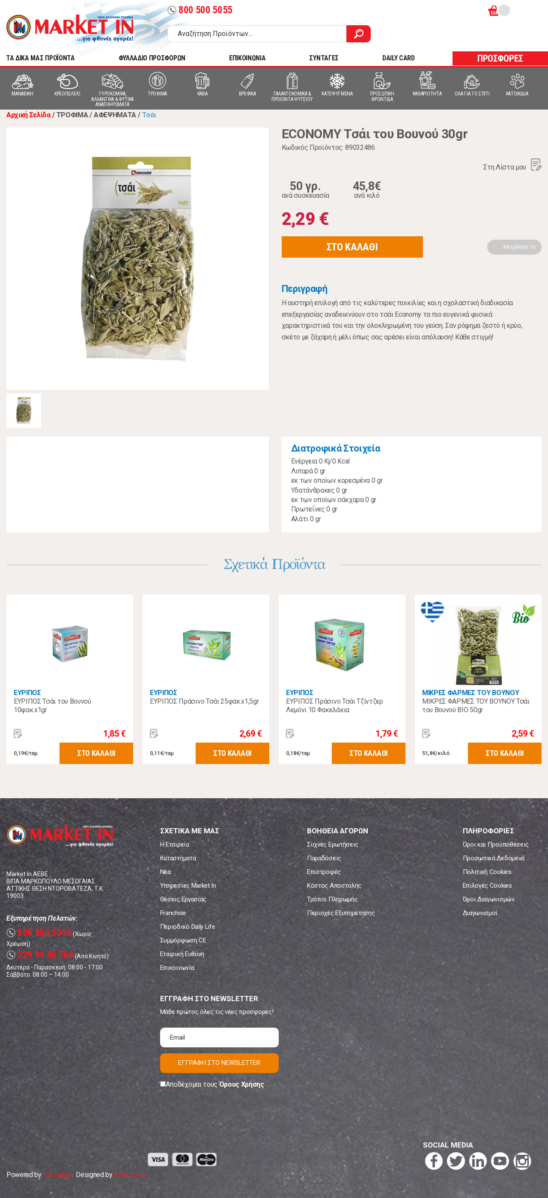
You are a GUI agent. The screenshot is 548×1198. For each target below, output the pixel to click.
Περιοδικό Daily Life (187, 926)
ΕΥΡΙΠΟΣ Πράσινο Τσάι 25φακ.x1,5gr (204, 701)
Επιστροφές (324, 872)
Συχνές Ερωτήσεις (332, 844)
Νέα (165, 872)
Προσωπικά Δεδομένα (493, 858)
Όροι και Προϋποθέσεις (496, 844)
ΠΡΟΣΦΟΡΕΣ (500, 58)
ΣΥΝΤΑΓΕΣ (323, 58)
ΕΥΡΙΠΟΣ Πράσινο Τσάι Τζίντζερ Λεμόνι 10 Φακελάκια (334, 705)
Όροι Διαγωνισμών (489, 899)
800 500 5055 (199, 10)
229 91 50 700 (40, 955)
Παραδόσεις (324, 858)
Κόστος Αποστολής (334, 885)
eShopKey (57, 1175)
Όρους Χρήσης (241, 1084)
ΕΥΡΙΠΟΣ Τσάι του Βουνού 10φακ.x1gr (52, 705)
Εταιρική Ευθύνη (182, 954)
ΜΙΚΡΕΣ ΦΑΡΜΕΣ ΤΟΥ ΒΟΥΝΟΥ (470, 693)
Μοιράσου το (519, 247)
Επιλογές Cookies (487, 885)
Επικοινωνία (177, 968)
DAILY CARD (398, 58)
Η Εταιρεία (174, 844)
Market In (69, 28)
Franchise (173, 913)
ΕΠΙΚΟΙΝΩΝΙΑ (247, 58)
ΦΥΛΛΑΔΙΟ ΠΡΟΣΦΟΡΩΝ (152, 58)
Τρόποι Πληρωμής (332, 899)
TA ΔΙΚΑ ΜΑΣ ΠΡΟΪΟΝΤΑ (40, 58)
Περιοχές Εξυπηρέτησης (341, 913)
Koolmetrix (129, 1175)
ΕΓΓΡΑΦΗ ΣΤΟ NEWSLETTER (219, 1063)
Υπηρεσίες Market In (188, 885)
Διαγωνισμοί (480, 913)
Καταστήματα (178, 858)
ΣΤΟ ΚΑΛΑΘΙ (352, 247)
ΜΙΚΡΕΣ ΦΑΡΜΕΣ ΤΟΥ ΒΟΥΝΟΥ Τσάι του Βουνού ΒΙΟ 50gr (476, 705)
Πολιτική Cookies (487, 872)
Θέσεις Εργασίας (183, 899)
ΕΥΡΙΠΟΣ (27, 693)
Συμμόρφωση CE (183, 940)
